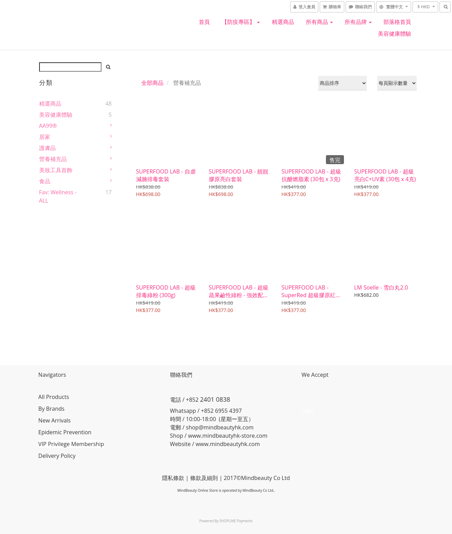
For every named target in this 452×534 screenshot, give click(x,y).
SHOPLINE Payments (235, 520)
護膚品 (47, 148)
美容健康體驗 (394, 33)
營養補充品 (53, 159)
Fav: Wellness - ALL (58, 196)
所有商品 (319, 22)
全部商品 (152, 83)
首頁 (204, 22)
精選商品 (283, 22)
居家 (44, 137)
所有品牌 (358, 22)
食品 (44, 181)
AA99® (48, 126)
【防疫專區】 (241, 22)
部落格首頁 (397, 22)
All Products (54, 397)
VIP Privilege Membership (72, 444)
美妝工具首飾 (55, 170)
